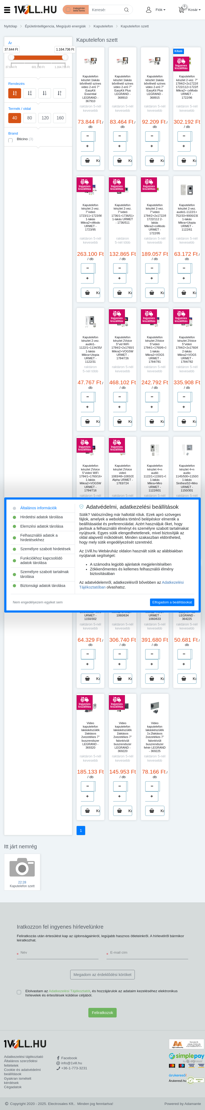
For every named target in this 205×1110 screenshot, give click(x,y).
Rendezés (16, 84)
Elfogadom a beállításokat (172, 602)
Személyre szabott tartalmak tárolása (41, 574)
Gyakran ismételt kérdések (17, 1080)
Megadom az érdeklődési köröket (103, 975)
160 (60, 118)
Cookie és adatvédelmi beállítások (22, 1072)
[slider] (11, 57)
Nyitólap (10, 26)
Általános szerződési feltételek (20, 1063)
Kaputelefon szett (135, 26)
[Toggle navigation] (7, 9)
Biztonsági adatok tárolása (39, 585)
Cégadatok (13, 1087)
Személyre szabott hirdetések (42, 549)
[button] (160, 10)
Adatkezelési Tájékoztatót (69, 991)
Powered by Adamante (182, 1104)
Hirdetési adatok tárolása (38, 517)
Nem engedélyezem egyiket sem (38, 602)
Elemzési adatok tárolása (38, 526)
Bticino (25, 139)
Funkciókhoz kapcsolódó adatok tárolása (37, 560)
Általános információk (35, 508)
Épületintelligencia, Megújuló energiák (55, 26)
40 (14, 118)
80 (29, 118)
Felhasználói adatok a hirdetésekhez (35, 537)
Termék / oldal (19, 109)
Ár (10, 43)
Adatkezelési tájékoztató (23, 1057)
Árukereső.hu (177, 1080)
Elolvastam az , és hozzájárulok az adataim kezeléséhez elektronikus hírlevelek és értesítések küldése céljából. (101, 993)
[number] (95, 136)
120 (45, 118)
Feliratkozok (102, 1013)
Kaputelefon (103, 26)
